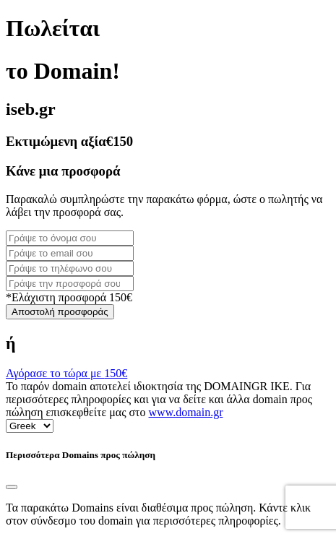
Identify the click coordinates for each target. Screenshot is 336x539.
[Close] (11, 487)
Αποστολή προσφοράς (60, 311)
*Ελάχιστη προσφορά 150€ (69, 297)
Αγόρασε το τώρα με (66, 373)
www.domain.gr (186, 412)
